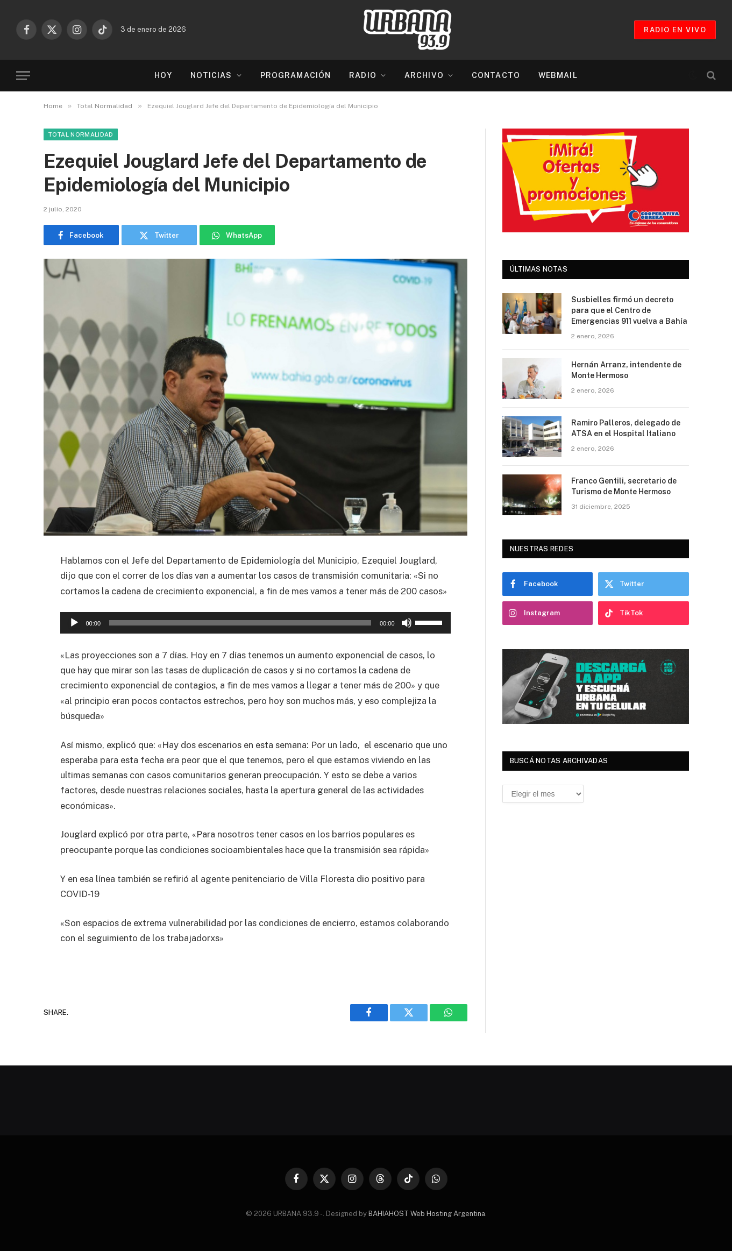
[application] (255, 623)
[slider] (240, 623)
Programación (295, 75)
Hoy (163, 75)
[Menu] (23, 75)
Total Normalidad (80, 134)
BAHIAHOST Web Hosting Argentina (426, 1214)
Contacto (496, 75)
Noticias (211, 75)
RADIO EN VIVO (675, 30)
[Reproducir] (74, 622)
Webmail (558, 75)
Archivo (424, 75)
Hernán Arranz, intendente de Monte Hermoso (626, 370)
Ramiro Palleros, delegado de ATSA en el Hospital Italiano (625, 428)
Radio (362, 75)
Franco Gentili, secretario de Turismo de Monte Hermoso (624, 486)
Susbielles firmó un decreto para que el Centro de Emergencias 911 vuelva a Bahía (629, 310)
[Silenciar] (406, 622)
